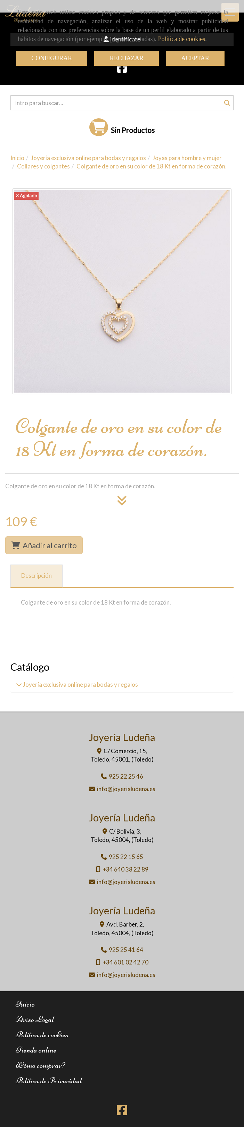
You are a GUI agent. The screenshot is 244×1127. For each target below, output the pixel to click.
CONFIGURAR (51, 58)
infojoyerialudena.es (126, 789)
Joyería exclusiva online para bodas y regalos (80, 684)
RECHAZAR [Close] (127, 58)
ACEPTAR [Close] (195, 58)
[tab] (36, 576)
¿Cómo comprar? (40, 1065)
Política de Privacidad (49, 1080)
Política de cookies (181, 39)
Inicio (25, 1004)
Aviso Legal (35, 1019)
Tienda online (36, 1050)
